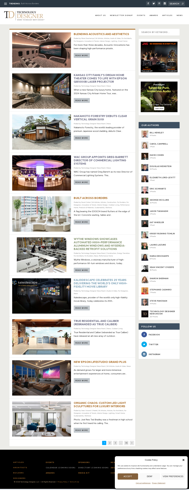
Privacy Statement (158, 483)
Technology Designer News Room (93, 87)
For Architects (126, 40)
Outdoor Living (113, 206)
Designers (19, 479)
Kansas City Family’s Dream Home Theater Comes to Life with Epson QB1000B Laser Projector (100, 79)
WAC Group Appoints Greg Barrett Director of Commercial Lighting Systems (101, 161)
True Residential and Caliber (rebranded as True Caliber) (96, 323)
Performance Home (106, 257)
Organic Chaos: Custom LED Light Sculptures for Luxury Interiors (100, 405)
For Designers (79, 42)
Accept (128, 476)
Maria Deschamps (87, 40)
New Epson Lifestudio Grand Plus (100, 363)
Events (141, 16)
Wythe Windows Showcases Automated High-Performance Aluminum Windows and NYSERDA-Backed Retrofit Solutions (99, 245)
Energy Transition (123, 254)
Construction (111, 203)
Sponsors (84, 463)
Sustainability (100, 209)
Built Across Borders (30, 3)
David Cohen (86, 203)
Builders (18, 474)
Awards (154, 16)
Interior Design (105, 42)
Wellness (108, 209)
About (114, 469)
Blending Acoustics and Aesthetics (101, 35)
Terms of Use (74, 483)
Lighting (114, 42)
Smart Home (122, 42)
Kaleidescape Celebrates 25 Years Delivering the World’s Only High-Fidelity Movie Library (100, 284)
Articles (167, 16)
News (180, 16)
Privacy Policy (63, 483)
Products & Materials (86, 209)
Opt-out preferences (143, 483)
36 (126, 444)
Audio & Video (115, 40)
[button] (183, 460)
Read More (81, 57)
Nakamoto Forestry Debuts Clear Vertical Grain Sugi (100, 118)
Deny (149, 476)
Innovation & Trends (91, 42)
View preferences (173, 476)
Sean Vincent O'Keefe (89, 412)
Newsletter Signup (121, 16)
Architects (20, 469)
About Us (100, 16)
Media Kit (84, 474)
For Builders (121, 203)
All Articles (99, 40)
